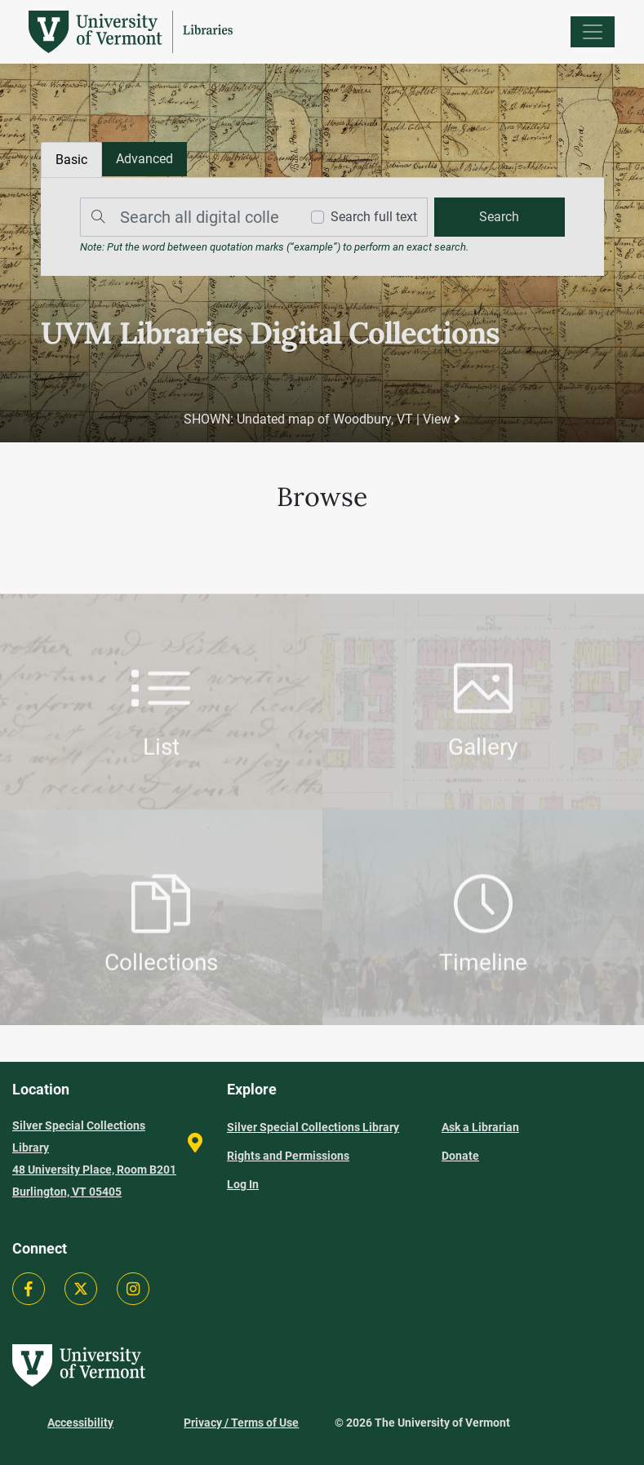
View (441, 419)
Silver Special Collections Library (313, 1127)
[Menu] (592, 32)
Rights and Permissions (288, 1155)
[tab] (144, 159)
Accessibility (80, 1422)
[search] (499, 217)
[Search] (186, 217)
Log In (243, 1184)
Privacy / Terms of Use (241, 1422)
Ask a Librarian (480, 1127)
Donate (460, 1155)
